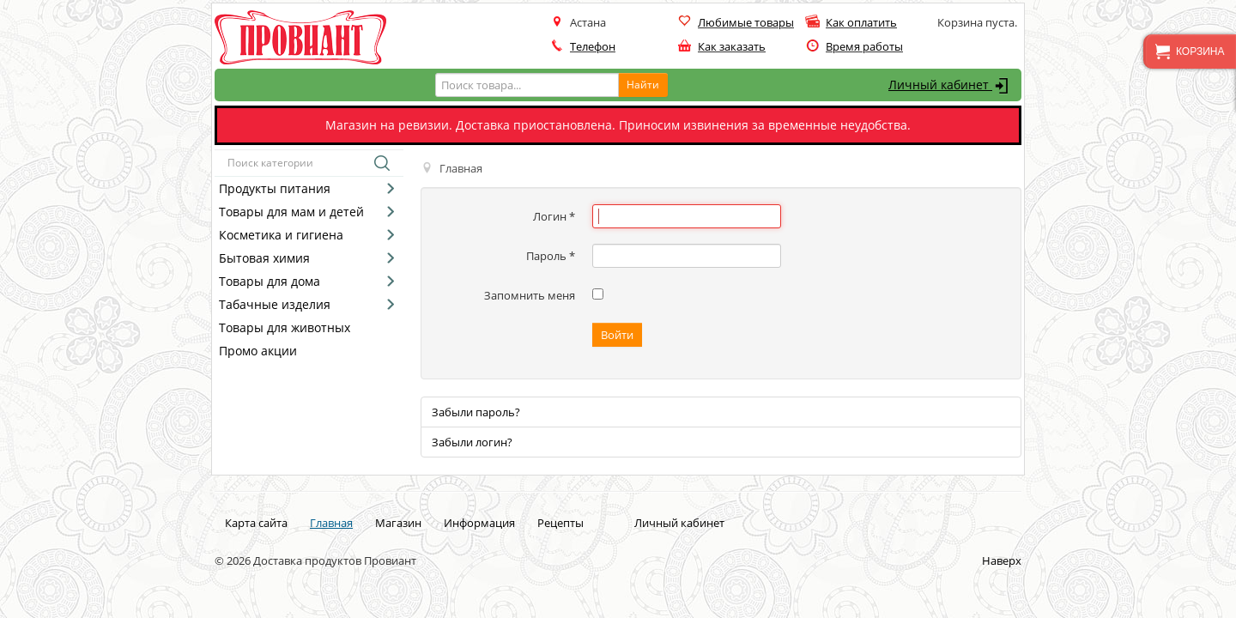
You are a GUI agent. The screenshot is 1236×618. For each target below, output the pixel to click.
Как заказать (732, 46)
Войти (617, 334)
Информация (479, 522)
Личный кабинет (950, 86)
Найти (643, 84)
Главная (331, 522)
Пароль (550, 256)
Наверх (1001, 560)
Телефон (592, 46)
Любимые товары (746, 22)
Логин (554, 216)
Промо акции (258, 350)
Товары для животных (284, 327)
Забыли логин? (472, 442)
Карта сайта (256, 522)
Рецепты (560, 522)
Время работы (864, 46)
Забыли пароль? (476, 412)
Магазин (398, 522)
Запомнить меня (529, 295)
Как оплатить (861, 22)
